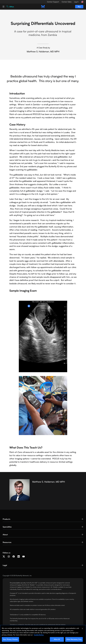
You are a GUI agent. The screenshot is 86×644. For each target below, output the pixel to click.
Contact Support (53, 2)
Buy (79, 7)
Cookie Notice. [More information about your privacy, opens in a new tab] (39, 635)
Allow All (57, 639)
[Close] (82, 628)
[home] (43, 6)
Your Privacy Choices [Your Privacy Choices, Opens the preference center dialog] (10, 639)
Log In (76, 2)
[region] (43, 634)
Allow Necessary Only (74, 639)
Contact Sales (66, 2)
